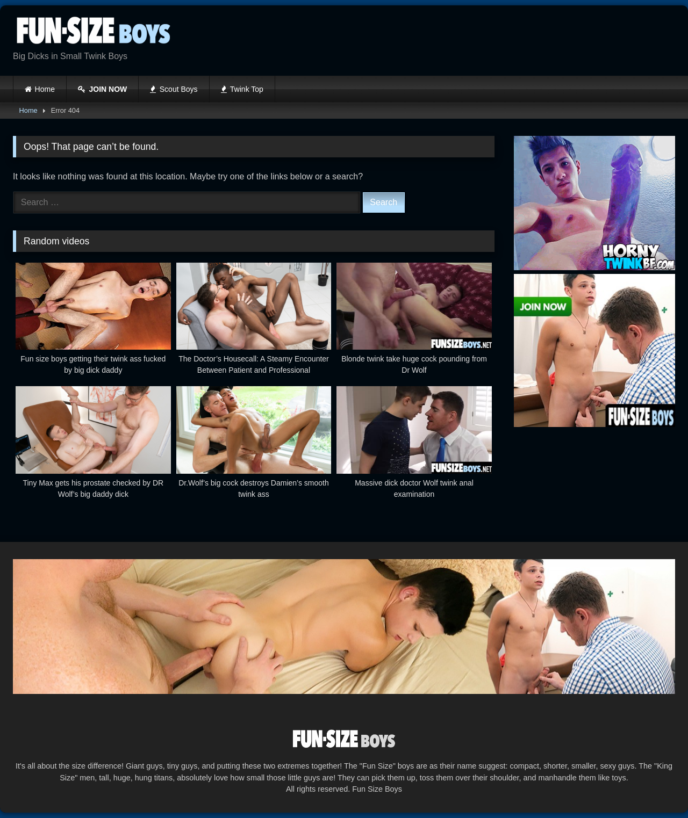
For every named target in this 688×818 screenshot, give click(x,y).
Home (45, 89)
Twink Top (242, 89)
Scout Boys (173, 89)
